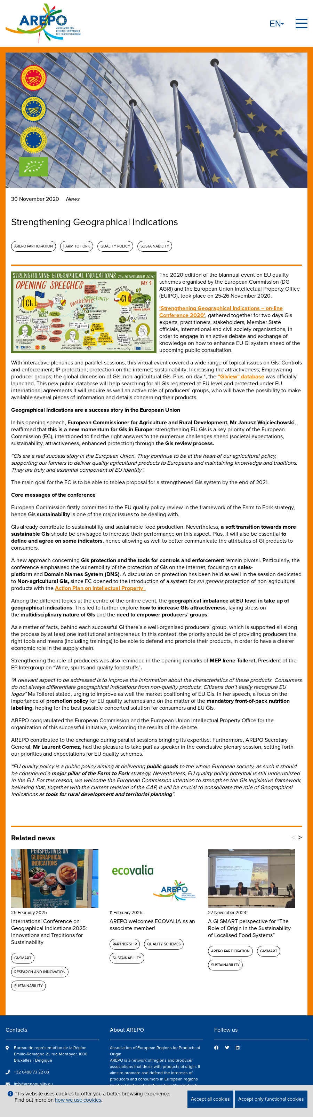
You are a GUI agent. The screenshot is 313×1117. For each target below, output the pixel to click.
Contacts (16, 1029)
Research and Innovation (39, 972)
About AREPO (127, 1029)
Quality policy (115, 246)
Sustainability (155, 246)
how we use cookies (78, 1100)
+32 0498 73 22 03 (31, 1072)
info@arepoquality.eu (33, 1084)
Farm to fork (76, 246)
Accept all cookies (210, 1099)
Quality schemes (163, 944)
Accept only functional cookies (271, 1099)
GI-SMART (22, 958)
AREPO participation (33, 246)
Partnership (125, 944)
